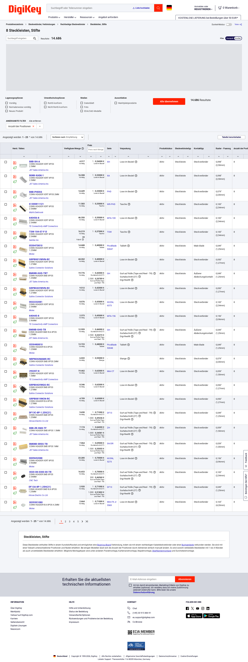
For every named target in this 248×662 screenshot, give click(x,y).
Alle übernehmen (169, 101)
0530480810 (36, 344)
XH (108, 162)
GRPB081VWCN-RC (39, 398)
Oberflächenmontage (161, 551)
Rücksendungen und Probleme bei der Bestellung (91, 618)
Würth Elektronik (36, 212)
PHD (109, 191)
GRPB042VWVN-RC (39, 288)
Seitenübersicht (17, 622)
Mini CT (110, 371)
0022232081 (35, 302)
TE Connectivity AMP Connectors (43, 226)
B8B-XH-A (34, 161)
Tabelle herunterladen (231, 137)
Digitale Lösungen (19, 625)
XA (108, 175)
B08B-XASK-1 (36, 175)
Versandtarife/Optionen (79, 615)
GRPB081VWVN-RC (39, 259)
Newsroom (15, 629)
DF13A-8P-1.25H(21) (40, 486)
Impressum (74, 622)
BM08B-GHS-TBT (38, 273)
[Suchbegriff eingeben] (19, 38)
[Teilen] (238, 24)
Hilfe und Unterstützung (80, 608)
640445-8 (34, 315)
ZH (108, 427)
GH (108, 273)
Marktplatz (15, 611)
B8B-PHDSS (35, 192)
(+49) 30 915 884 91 (139, 613)
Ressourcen (86, 17)
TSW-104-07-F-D (38, 231)
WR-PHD (111, 204)
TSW (109, 232)
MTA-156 (111, 316)
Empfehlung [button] (64, 137)
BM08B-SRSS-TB (38, 444)
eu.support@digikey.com (141, 617)
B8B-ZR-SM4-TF (38, 428)
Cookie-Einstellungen (189, 656)
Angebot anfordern (108, 17)
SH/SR (110, 443)
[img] (25, 10)
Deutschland (60, 656)
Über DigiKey (16, 608)
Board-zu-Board (104, 545)
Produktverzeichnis (14, 24)
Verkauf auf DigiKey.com (22, 615)
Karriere (14, 618)
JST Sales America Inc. (39, 170)
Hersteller (69, 17)
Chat (132, 608)
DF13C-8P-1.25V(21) (40, 412)
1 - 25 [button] (25, 137)
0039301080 (36, 502)
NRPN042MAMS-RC (39, 359)
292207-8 (34, 371)
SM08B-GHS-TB (37, 329)
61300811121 (36, 204)
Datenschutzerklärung (143, 592)
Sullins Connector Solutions (41, 268)
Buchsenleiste (188, 545)
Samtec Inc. (34, 240)
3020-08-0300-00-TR (40, 472)
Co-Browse (134, 622)
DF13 (109, 413)
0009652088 (35, 458)
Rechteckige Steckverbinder (72, 24)
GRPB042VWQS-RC (39, 384)
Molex (31, 254)
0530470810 (35, 245)
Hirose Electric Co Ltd (38, 421)
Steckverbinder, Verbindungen (41, 24)
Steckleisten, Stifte (98, 24)
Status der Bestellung (78, 611)
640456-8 (34, 217)
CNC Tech (33, 480)
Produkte (53, 17)
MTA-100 (111, 218)
